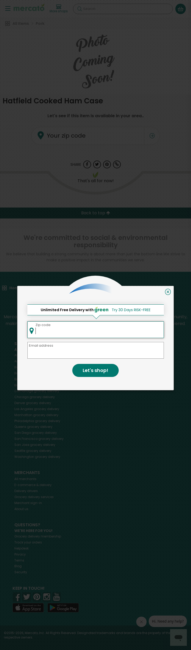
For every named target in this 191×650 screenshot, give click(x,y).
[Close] (168, 292)
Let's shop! (95, 370)
